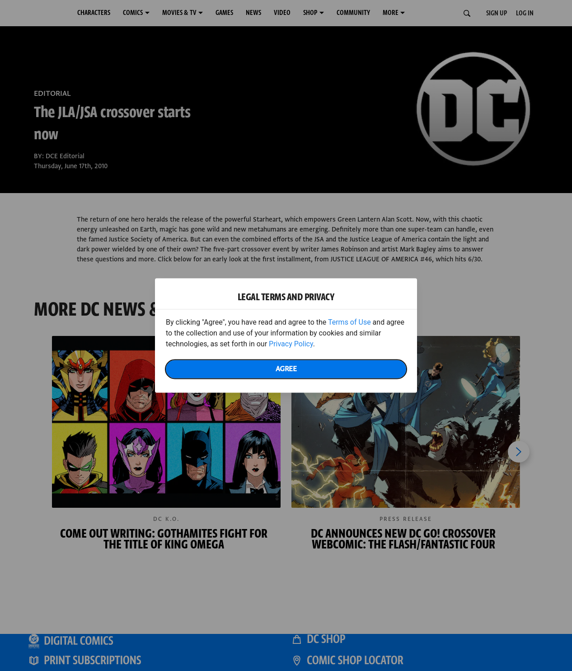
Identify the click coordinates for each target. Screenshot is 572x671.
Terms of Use (349, 322)
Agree (286, 369)
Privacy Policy (291, 344)
